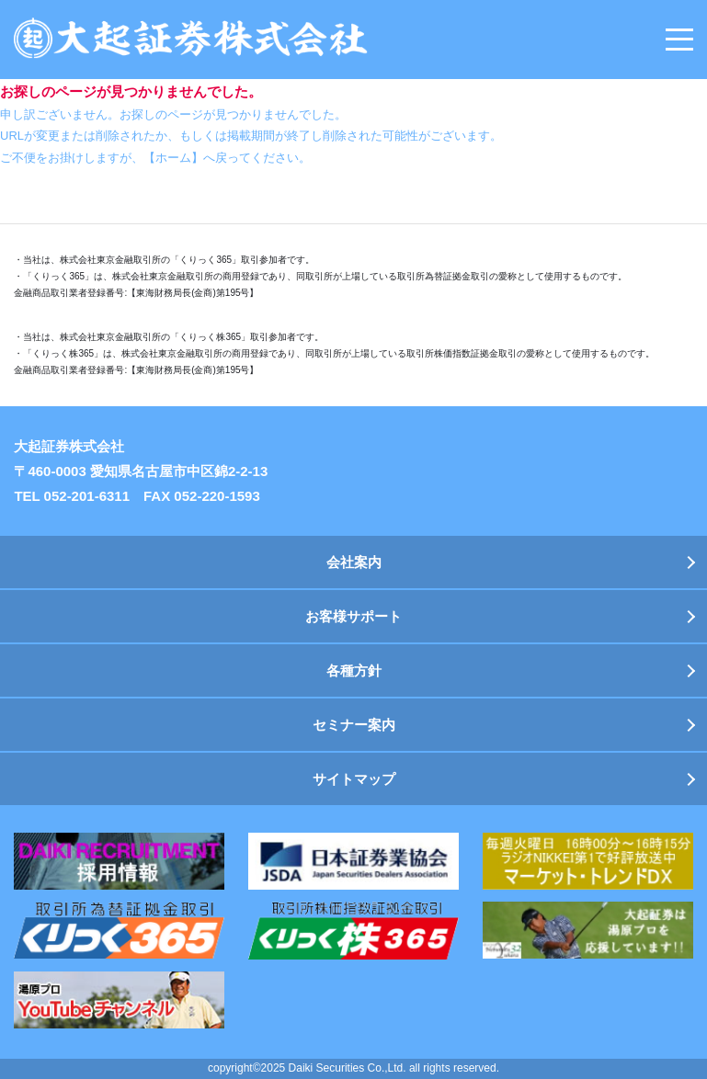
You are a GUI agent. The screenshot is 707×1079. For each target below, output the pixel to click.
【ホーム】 (173, 158)
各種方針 (354, 670)
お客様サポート (353, 616)
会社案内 (354, 562)
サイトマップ (354, 779)
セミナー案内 (354, 725)
